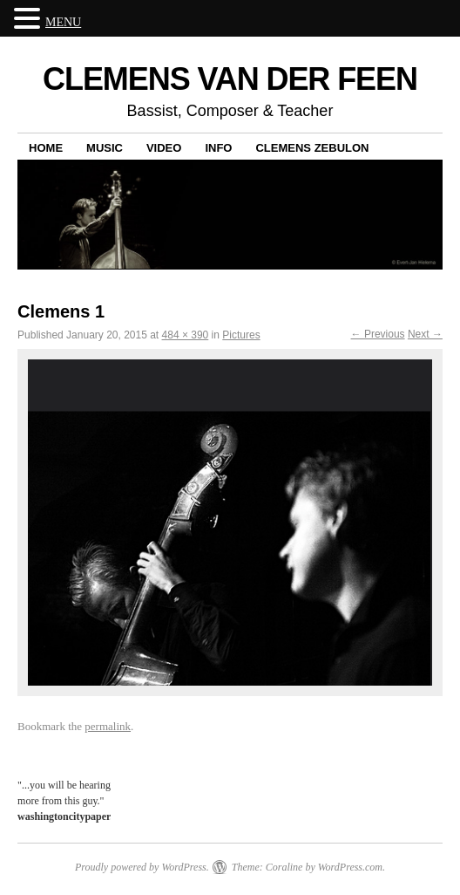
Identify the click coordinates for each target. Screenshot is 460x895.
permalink (108, 726)
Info (218, 147)
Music (104, 147)
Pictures (241, 335)
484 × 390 (185, 335)
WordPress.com (350, 867)
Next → (425, 334)
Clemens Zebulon (312, 147)
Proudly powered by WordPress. (142, 867)
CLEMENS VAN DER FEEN (230, 79)
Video (163, 147)
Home (46, 147)
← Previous (378, 334)
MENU (63, 22)
